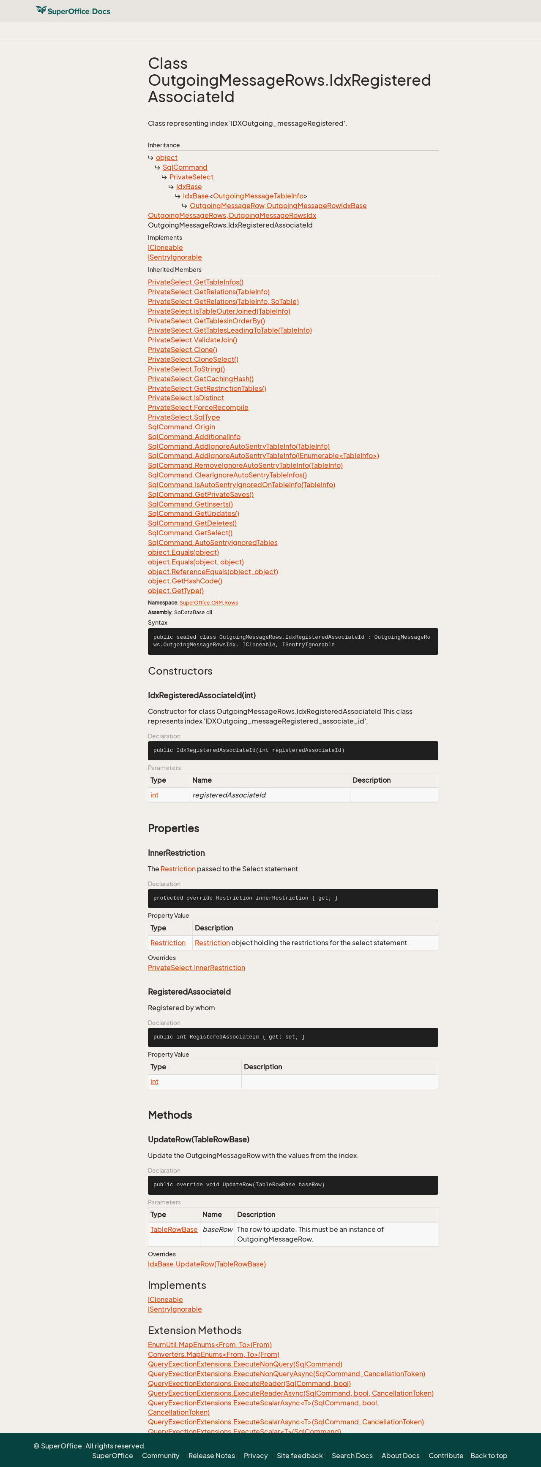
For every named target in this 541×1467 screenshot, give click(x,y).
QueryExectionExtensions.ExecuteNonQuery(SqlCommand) (245, 1364)
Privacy (256, 1455)
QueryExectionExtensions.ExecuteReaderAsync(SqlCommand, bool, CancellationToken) (291, 1393)
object (167, 157)
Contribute (446, 1455)
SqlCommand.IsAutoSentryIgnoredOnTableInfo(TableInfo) (241, 484)
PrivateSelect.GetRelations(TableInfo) (209, 291)
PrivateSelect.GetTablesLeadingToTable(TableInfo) (230, 330)
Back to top (489, 1455)
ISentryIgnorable (175, 257)
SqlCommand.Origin (181, 427)
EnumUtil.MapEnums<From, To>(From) (210, 1344)
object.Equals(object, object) (196, 562)
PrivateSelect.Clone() (182, 349)
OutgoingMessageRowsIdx (272, 215)
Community (161, 1455)
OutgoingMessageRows (187, 215)
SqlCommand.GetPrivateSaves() (201, 494)
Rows (231, 602)
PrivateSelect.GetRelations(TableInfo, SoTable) (223, 301)
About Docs (401, 1455)
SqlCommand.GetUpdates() (193, 513)
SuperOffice (195, 602)
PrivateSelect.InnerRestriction (196, 967)
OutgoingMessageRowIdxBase (316, 205)
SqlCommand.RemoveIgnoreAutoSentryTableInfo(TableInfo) (245, 465)
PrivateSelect (191, 177)
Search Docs (352, 1455)
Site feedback (300, 1455)
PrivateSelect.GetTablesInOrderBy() (206, 321)
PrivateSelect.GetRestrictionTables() (207, 388)
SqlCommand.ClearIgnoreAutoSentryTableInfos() (227, 475)
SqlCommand (185, 167)
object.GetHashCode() (185, 581)
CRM (217, 602)
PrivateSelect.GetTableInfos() (195, 282)
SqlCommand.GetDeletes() (192, 523)
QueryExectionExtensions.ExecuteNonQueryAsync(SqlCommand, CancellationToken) (286, 1373)
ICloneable (165, 247)
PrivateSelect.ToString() (186, 369)
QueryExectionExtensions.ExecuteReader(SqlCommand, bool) (249, 1383)
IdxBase (189, 186)
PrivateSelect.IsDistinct (186, 397)
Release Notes (212, 1455)
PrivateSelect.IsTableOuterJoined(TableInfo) (219, 311)
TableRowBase (174, 1229)
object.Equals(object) (183, 552)
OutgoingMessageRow (227, 205)
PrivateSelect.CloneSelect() (193, 359)
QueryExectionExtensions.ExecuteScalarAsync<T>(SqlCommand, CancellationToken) (286, 1422)
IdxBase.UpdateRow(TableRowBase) (207, 1264)
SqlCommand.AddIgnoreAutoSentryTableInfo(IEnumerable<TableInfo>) (263, 455)
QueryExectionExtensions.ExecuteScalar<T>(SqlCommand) (244, 1431)
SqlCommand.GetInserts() (190, 504)
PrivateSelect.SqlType (184, 417)
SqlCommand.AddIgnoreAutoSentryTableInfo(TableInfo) (239, 446)
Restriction (178, 869)
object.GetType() (176, 590)
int (154, 795)
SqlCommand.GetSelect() (190, 533)
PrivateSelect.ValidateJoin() (192, 340)
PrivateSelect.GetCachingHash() (201, 378)
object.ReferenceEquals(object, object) (213, 571)
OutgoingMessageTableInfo (258, 196)
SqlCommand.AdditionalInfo (194, 436)
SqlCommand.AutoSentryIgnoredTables (213, 542)
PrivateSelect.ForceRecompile (198, 407)
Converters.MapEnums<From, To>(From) (213, 1354)
